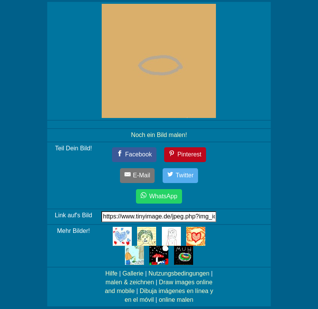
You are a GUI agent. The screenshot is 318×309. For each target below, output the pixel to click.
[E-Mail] (137, 175)
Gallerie (133, 273)
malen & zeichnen (129, 282)
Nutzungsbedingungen (179, 273)
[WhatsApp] (159, 196)
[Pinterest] (185, 154)
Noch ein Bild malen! (159, 135)
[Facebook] (134, 154)
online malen (176, 299)
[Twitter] (180, 175)
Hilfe (111, 273)
